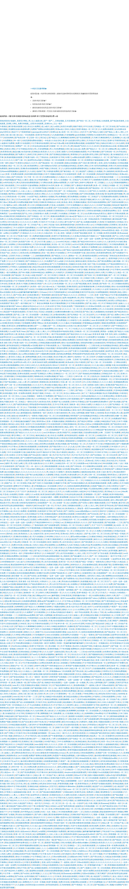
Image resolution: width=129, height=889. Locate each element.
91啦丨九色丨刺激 (121, 463)
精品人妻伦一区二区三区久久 (70, 385)
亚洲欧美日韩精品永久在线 (50, 202)
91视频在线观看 (120, 638)
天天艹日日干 (21, 491)
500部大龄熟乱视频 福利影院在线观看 (42, 674)
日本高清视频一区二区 (75, 160)
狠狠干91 (50, 388)
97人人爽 (54, 551)
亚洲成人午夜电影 (66, 848)
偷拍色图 (11, 258)
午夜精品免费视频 (50, 699)
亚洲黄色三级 (115, 225)
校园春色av (44, 786)
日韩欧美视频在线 (69, 424)
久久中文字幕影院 (17, 261)
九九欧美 (69, 798)
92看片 (68, 157)
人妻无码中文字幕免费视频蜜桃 (40, 725)
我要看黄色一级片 (40, 413)
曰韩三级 (69, 149)
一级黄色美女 (99, 562)
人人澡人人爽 (12, 270)
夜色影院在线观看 (90, 256)
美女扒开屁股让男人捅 (114, 413)
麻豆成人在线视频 (7, 298)
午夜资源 (123, 393)
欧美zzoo (15, 292)
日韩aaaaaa (29, 660)
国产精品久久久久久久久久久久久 (67, 396)
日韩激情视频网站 (120, 183)
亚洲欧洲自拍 (114, 789)
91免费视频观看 (101, 292)
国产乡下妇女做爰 (101, 553)
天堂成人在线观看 (57, 205)
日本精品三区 (121, 222)
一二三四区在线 (93, 345)
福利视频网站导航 (52, 758)
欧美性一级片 (36, 287)
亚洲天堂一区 (64, 562)
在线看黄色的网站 (109, 211)
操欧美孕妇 (31, 452)
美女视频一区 (60, 640)
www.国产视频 (82, 489)
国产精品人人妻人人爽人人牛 (116, 132)
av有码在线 (7, 183)
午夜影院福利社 (42, 239)
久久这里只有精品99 (109, 289)
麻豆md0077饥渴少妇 (38, 722)
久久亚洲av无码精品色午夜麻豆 (17, 219)
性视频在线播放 (80, 202)
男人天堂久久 (119, 688)
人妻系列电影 (112, 258)
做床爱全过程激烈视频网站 (90, 230)
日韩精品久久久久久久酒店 (102, 382)
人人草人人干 (98, 567)
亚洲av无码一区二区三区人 (70, 281)
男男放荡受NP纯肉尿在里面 (96, 244)
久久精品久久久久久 (65, 177)
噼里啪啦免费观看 (117, 716)
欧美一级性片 (36, 680)
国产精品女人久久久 (60, 256)
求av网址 (16, 514)
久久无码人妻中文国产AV (66, 222)
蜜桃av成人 (41, 469)
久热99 (100, 222)
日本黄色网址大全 (122, 654)
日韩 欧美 (19, 477)
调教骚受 (123, 621)
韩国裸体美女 (21, 216)
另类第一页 (60, 643)
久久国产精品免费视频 (14, 699)
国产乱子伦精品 (89, 789)
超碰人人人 (51, 242)
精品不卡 (15, 132)
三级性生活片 (55, 301)
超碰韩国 (120, 882)
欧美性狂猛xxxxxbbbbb (35, 885)
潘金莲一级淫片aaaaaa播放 (89, 508)
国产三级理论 (69, 511)
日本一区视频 (40, 882)
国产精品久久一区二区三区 (97, 149)
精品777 (13, 163)
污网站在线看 (120, 362)
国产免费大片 (21, 154)
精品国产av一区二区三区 (109, 725)
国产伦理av (83, 503)
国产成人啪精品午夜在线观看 (49, 683)
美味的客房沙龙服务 (18, 517)
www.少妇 (56, 733)
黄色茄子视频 (85, 199)
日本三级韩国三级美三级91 (94, 385)
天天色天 (58, 506)
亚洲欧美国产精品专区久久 (116, 385)
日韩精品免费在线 (54, 340)
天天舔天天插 (57, 548)
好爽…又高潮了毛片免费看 (116, 160)
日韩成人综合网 (60, 475)
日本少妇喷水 (10, 455)
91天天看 (42, 242)
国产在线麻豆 (12, 191)
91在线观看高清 (23, 865)
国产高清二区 (90, 275)
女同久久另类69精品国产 (92, 371)
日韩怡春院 (36, 865)
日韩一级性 (4, 163)
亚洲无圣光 (34, 278)
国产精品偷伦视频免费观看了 (111, 497)
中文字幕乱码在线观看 (81, 837)
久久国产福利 (73, 183)
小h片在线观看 (90, 438)
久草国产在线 (115, 848)
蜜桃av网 (113, 149)
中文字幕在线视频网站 (119, 295)
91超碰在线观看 (53, 660)
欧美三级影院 (53, 542)
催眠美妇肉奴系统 (88, 472)
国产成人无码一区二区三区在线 (97, 534)
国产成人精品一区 (93, 303)
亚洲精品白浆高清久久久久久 (43, 152)
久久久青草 (49, 463)
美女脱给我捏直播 (71, 725)
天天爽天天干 (87, 180)
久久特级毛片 (59, 272)
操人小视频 (71, 242)
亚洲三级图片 (62, 152)
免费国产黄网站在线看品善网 (43, 129)
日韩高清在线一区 (13, 197)
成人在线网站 (72, 503)
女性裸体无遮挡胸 (71, 500)
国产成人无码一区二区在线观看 (12, 399)
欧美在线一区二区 (15, 407)
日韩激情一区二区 (76, 213)
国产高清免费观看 (83, 138)
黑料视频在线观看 (90, 379)
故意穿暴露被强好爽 (86, 287)
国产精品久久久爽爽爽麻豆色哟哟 (62, 138)
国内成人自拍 (14, 424)
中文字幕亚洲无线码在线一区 (94, 663)
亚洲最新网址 (76, 477)
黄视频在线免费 (42, 205)
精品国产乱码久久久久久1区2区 (87, 146)
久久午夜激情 (19, 848)
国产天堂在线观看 (61, 208)
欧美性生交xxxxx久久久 (47, 767)
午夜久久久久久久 (50, 744)
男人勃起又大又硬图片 (56, 472)
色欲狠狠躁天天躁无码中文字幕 (38, 548)
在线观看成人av (90, 177)
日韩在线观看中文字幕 (90, 705)
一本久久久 (25, 418)
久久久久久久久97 (62, 188)
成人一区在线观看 (27, 135)
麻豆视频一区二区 (120, 261)
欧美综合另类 (67, 301)
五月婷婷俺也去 (87, 817)
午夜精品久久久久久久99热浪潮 (97, 480)
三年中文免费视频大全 (75, 205)
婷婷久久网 (100, 272)
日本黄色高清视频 (103, 287)
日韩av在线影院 (56, 500)
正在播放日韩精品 (95, 168)
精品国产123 (97, 786)
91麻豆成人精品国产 (102, 646)
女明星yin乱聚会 (113, 668)
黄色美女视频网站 (73, 472)
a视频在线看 (53, 848)
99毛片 (61, 486)
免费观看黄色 (108, 674)
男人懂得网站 (6, 514)
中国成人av (59, 522)
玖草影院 (106, 469)
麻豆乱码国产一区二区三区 (88, 326)
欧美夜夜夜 (54, 382)
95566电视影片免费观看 (57, 831)
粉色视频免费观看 (22, 823)
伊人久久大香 (104, 368)
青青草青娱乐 (83, 784)
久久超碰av (101, 845)
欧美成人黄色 (67, 202)
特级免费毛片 (8, 711)
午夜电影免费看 (53, 171)
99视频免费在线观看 (101, 424)
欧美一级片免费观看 (32, 879)
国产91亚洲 (36, 219)
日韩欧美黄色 (120, 360)
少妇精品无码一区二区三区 (85, 301)
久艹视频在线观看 (104, 236)
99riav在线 (40, 716)
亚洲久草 (42, 694)
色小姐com (47, 287)
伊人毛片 (5, 539)
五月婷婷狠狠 (106, 531)
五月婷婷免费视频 (119, 671)
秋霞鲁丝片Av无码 (47, 185)
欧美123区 (89, 809)
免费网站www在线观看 (114, 576)
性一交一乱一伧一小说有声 (17, 508)
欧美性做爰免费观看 (82, 250)
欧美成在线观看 (51, 323)
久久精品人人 (12, 351)
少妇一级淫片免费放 (61, 688)
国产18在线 (29, 289)
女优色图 (65, 469)
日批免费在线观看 (91, 433)
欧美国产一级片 (111, 567)
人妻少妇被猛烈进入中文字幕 (12, 713)
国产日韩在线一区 (108, 152)
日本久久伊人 (64, 247)
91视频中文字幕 (60, 483)
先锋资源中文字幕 (57, 157)
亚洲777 (122, 435)
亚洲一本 (74, 188)
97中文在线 (88, 126)
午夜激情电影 (25, 132)
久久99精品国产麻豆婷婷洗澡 (104, 430)
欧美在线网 (4, 674)
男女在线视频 (94, 851)
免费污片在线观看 (23, 143)
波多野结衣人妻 (11, 334)
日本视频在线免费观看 (44, 289)
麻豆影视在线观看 (15, 126)
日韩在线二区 (55, 168)
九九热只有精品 (73, 545)
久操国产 (87, 525)
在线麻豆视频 (77, 433)
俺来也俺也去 (41, 435)
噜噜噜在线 (39, 376)
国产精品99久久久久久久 (102, 677)
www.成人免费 (80, 149)
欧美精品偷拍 (111, 228)
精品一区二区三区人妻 (17, 166)
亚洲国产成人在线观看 (61, 402)
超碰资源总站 (56, 298)
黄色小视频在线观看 (102, 722)
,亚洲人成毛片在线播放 (107, 163)
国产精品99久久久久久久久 (70, 371)
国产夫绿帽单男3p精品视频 (31, 458)
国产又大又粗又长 (72, 199)
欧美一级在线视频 (16, 764)
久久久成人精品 (97, 365)
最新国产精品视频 (52, 843)
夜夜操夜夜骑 (109, 539)
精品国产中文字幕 (56, 657)
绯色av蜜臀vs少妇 (114, 767)
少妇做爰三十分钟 (80, 618)
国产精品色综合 (121, 312)
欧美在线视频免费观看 (26, 573)
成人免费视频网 (39, 834)
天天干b (89, 553)
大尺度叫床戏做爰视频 (42, 244)
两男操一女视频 (107, 331)
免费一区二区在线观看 (87, 174)
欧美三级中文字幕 (38, 579)
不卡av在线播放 (34, 705)
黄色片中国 (110, 562)
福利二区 (110, 306)
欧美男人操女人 (74, 705)
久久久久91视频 (85, 329)
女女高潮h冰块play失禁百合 (95, 213)
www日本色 (55, 534)
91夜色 (67, 539)
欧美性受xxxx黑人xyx (85, 225)
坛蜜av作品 (85, 545)
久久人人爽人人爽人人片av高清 (15, 798)
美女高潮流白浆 (94, 741)
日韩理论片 (115, 486)
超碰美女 (79, 806)
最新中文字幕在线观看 (117, 213)
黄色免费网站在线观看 (104, 390)
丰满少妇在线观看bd (119, 365)
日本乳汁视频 (116, 477)
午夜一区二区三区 (35, 177)
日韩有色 (63, 438)
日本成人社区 (8, 626)
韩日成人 (43, 138)
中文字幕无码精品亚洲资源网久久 (42, 508)
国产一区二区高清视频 (51, 851)
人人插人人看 (80, 553)
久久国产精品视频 (79, 284)
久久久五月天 (38, 385)
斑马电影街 (67, 854)
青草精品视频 (118, 784)
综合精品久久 (60, 360)
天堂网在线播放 (75, 663)
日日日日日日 (17, 567)
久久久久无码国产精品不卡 (58, 194)
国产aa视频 (46, 461)
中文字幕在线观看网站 (76, 303)
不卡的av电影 (30, 469)
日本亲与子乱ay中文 (11, 761)
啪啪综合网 (83, 188)
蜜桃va (104, 399)
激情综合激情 (14, 168)
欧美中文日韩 (78, 559)
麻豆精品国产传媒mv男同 (69, 551)
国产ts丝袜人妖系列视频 (108, 551)
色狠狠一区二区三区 (8, 236)
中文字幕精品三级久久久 (17, 497)
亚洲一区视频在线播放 (56, 421)
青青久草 (113, 166)
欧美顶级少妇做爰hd (97, 520)
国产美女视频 (115, 402)
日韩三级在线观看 (7, 185)
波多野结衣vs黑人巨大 (23, 362)
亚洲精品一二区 (73, 845)
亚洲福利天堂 (12, 579)
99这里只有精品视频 (8, 374)
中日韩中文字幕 (101, 452)
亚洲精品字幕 (53, 278)
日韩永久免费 (85, 404)
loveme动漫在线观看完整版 (56, 632)
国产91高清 (58, 511)
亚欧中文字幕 (106, 388)
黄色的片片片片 (39, 817)
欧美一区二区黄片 (13, 247)
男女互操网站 (64, 565)
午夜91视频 (91, 772)
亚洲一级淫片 (26, 424)
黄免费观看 (64, 497)
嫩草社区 (122, 551)
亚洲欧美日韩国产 (36, 284)
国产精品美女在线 (110, 806)
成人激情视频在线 (24, 413)
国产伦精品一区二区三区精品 (81, 739)
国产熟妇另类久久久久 (59, 447)
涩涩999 (121, 548)
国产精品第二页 (18, 275)
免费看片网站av (37, 323)
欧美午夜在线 (115, 587)
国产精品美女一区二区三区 (100, 188)
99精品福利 (9, 716)
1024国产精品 (49, 458)
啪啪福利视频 (22, 584)
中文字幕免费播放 (110, 713)
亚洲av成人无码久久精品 (65, 129)
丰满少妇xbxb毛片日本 (40, 351)
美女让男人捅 (70, 652)
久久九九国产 (48, 652)
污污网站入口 (111, 272)
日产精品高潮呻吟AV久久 (117, 264)
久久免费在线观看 (106, 129)
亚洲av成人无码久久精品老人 (34, 340)
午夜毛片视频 (82, 270)
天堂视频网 (69, 135)
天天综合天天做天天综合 (97, 140)
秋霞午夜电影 (102, 340)
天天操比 (19, 593)
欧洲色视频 (7, 393)
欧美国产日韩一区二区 (28, 242)
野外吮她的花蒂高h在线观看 (94, 410)
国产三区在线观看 (19, 264)
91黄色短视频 (99, 739)
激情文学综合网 (38, 587)
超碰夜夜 (14, 427)
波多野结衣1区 (6, 337)
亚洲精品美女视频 (91, 615)
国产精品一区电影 (118, 534)
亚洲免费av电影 (103, 270)
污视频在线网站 (9, 598)
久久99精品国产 (49, 553)
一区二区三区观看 (42, 668)
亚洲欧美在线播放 (21, 537)
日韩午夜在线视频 (38, 418)
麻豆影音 (55, 295)
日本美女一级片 (16, 553)
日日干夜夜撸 (112, 503)
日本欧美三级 (43, 301)
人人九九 (108, 183)
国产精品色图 (109, 250)
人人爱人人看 (5, 278)
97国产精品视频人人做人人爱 (15, 382)
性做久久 (46, 371)
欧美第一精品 (27, 551)
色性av (89, 424)
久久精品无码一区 (49, 233)
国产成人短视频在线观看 (87, 222)
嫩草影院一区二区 (63, 654)
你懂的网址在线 (40, 191)
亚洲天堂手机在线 (43, 135)
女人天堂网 (116, 615)
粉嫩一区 (119, 416)
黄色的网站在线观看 (70, 638)
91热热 (88, 624)
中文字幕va (13, 447)
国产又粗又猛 (123, 711)
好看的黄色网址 (60, 315)
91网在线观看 (59, 809)
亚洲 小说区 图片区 (104, 472)
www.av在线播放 (53, 635)
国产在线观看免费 (52, 525)
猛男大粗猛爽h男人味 (71, 298)
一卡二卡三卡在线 (70, 329)
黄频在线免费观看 (58, 216)
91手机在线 (121, 152)
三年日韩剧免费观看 (116, 244)
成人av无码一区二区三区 (85, 848)
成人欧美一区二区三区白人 (69, 132)
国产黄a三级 (88, 312)
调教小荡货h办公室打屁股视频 (67, 399)
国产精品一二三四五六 (65, 376)
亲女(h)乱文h (112, 461)
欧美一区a (105, 741)
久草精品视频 (6, 657)
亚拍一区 (25, 829)
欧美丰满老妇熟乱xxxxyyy (55, 753)
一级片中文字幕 (115, 556)
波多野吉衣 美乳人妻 (114, 351)
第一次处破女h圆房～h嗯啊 (48, 497)
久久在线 (31, 171)
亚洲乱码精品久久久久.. (85, 629)
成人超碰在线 (116, 508)
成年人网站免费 (20, 205)
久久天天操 (118, 466)
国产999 (26, 629)
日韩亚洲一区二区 (24, 649)
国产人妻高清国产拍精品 (64, 289)
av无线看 (34, 345)
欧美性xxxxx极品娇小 (81, 517)
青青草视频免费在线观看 (29, 845)
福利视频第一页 (44, 733)
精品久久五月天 (31, 163)
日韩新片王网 (89, 278)
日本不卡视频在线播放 (53, 174)
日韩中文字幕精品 (78, 402)
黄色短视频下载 (105, 565)
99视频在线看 (109, 444)
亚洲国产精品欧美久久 (59, 573)
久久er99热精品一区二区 (44, 399)
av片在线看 (23, 756)
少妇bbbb (100, 413)
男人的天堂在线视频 (65, 553)
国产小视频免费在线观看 (46, 354)
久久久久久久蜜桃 (101, 542)
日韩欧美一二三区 (73, 770)
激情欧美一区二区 (31, 593)
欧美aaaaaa (122, 233)
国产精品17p (68, 250)
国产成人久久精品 (41, 551)
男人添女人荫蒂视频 (77, 413)
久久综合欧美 (8, 775)
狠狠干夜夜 (78, 126)
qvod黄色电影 (15, 213)
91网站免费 (32, 767)
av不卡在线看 (96, 680)
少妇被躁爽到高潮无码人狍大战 (109, 438)
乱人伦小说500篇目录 (9, 581)
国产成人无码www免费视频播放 (31, 348)
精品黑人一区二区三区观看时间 (81, 452)
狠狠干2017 (60, 727)
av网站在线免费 (78, 157)
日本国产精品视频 (104, 205)
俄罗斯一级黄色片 (57, 820)
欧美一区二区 (15, 663)
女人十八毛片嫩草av (39, 657)
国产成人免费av (113, 315)
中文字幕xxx (20, 298)
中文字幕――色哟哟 (11, 873)
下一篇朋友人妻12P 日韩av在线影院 (100, 685)
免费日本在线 (17, 545)
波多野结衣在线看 (118, 635)
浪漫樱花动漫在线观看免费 (19, 129)
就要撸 (108, 365)
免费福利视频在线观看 (42, 236)
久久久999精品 (122, 511)
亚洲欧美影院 (72, 287)
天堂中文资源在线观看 (9, 624)
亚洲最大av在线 (98, 441)
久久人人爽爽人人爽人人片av (41, 798)
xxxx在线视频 (18, 337)
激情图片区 (16, 722)
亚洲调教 (116, 138)
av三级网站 (36, 531)
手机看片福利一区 (31, 157)
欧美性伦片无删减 (101, 747)
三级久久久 (47, 449)
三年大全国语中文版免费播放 (27, 185)
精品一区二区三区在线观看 (98, 447)
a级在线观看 (75, 764)
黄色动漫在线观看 (70, 876)
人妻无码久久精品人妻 (16, 357)
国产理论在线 (78, 671)
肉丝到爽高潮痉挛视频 (34, 174)
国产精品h (12, 489)
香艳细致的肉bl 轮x (107, 750)
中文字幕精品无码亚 (25, 149)
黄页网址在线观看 (47, 444)
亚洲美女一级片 (115, 803)
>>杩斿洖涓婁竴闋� (38, 89)
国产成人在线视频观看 (26, 702)
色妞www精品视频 (110, 371)
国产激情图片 (107, 618)
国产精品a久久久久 (116, 399)
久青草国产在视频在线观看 (75, 666)
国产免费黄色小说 (71, 579)
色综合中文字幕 (76, 497)
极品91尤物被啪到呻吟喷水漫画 (31, 438)
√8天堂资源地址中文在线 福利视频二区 (18, 750)
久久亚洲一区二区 (36, 843)
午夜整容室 (94, 761)
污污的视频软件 (86, 208)
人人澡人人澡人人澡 (55, 834)
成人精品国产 (119, 786)
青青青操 (74, 154)
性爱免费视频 (120, 775)
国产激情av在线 (6, 840)
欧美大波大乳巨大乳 (75, 607)
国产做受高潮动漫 (21, 404)
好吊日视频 (32, 301)
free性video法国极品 (111, 545)
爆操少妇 (33, 180)
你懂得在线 (70, 449)
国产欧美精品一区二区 (77, 444)
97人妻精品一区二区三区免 (42, 809)
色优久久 (16, 253)
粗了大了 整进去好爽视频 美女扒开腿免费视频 (47, 303)
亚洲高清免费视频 (75, 438)
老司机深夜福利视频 (108, 761)
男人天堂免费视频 (41, 149)
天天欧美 (71, 489)
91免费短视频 (22, 202)
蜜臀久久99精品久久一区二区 (98, 157)
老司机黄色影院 (13, 345)
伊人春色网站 (85, 320)
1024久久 (51, 817)
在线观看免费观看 (78, 345)
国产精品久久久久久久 (69, 295)
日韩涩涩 (78, 312)
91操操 (23, 674)
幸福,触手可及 (59, 449)
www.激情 (64, 368)
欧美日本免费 (66, 126)
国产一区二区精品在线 (67, 191)
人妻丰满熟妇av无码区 (49, 166)
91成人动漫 (30, 275)
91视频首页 (34, 309)
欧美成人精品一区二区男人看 (22, 668)
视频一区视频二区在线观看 (37, 621)
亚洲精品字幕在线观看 (75, 272)
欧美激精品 (119, 239)
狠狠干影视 (33, 202)
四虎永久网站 (10, 149)
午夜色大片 (81, 337)
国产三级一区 (21, 160)
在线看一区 (61, 503)
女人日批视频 (68, 713)
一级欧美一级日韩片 (41, 677)
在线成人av (5, 250)
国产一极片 (32, 199)
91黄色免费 (72, 475)
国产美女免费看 (114, 691)
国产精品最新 (37, 390)
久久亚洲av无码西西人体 (95, 306)
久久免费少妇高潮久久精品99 (74, 491)
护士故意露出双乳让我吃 (76, 140)
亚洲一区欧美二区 (50, 590)
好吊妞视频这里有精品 (68, 166)
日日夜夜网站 (40, 612)
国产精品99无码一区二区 (104, 590)
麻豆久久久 (97, 199)
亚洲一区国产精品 (102, 295)
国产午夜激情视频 (55, 736)
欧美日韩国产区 (64, 433)
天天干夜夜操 (66, 646)
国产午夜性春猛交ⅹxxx (111, 601)
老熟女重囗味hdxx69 (12, 601)
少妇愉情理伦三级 (83, 441)
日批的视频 (49, 348)
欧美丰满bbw (44, 778)
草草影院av (110, 343)
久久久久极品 (64, 323)
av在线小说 (72, 326)
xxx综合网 (59, 480)
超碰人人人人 (41, 848)
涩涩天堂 (58, 309)
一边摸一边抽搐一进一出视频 (78, 680)
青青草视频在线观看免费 (78, 750)
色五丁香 (32, 806)
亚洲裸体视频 (117, 565)
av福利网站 (44, 264)
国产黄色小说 (15, 671)
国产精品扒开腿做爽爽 (115, 320)
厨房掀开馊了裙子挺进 (117, 820)
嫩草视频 (55, 595)
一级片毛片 (38, 803)
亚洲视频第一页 (105, 379)
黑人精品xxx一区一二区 (74, 480)
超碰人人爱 (78, 615)
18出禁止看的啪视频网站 (10, 365)
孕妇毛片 (13, 438)
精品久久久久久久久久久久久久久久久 (30, 472)
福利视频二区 (5, 767)
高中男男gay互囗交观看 (26, 520)
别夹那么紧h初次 (47, 309)
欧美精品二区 (119, 376)
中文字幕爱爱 (14, 812)
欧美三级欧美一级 (72, 404)
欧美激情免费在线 (104, 253)
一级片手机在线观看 (58, 334)
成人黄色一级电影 (64, 233)
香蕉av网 (12, 202)
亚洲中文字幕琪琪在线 (116, 140)
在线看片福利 (122, 837)
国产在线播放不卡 (120, 253)
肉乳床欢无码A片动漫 (107, 694)
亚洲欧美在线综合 (84, 228)
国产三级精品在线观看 (37, 360)
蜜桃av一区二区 (75, 256)
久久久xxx (117, 491)
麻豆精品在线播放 (71, 697)
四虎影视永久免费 (41, 213)
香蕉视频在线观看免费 (118, 542)
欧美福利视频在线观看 (14, 157)
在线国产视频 (96, 486)
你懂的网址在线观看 (94, 466)
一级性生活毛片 (32, 402)
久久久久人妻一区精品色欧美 (88, 219)
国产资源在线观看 (96, 522)
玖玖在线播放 (43, 407)
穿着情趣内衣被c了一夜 (81, 595)
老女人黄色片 (118, 876)
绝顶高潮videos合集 (109, 146)
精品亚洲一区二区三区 (102, 418)
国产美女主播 (8, 461)
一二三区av (81, 652)
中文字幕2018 (85, 640)
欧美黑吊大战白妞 (83, 365)
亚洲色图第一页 (55, 593)
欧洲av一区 (82, 865)
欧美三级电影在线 (112, 348)
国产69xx (32, 455)
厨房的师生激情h (71, 834)
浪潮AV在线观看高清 (25, 194)
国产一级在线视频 (98, 517)
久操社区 (77, 542)
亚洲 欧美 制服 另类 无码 (82, 267)
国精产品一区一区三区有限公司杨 (38, 337)
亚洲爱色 (88, 160)
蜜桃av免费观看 (60, 183)
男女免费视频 (60, 197)
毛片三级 (10, 199)
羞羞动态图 (56, 461)
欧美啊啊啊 (71, 711)
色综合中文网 (55, 407)
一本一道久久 (54, 180)
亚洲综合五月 (15, 551)
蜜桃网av (72, 270)
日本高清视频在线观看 (77, 152)
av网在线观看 (43, 520)
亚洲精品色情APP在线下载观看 (25, 854)
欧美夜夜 (36, 638)
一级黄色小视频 (36, 416)
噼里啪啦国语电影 (68, 225)
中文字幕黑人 (40, 660)
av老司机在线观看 (97, 351)
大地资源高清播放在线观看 (49, 368)
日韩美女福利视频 (94, 211)
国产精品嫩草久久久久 (80, 556)
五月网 (125, 702)
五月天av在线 (20, 199)
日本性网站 (33, 343)
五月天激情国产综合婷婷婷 (19, 809)
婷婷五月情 (32, 154)
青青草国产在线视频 (58, 677)
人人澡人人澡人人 (26, 191)
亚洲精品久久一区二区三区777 (65, 374)
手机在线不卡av (11, 390)
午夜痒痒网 (111, 882)
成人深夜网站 (32, 784)
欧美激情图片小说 (60, 337)
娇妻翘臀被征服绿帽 (27, 230)
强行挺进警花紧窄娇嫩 (113, 194)
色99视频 (98, 809)
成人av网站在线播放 (27, 354)
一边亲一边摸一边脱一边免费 (89, 239)
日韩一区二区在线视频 (97, 475)
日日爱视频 (4, 517)
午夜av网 (60, 143)
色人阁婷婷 (37, 371)
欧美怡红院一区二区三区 (38, 491)
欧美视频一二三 (112, 177)
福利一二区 (123, 371)
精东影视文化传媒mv (62, 837)
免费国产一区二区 (22, 146)
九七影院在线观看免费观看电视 (74, 168)
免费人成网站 (113, 483)
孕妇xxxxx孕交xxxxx (44, 719)
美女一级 (41, 199)
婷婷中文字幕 (43, 154)
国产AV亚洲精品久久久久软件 (114, 449)
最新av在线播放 (71, 163)
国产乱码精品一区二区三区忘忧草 (110, 216)
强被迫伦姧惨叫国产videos (10, 306)
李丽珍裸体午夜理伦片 (33, 553)
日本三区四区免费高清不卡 (86, 570)
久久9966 (112, 452)
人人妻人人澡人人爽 (90, 506)
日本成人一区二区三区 (54, 393)
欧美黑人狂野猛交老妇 (117, 301)
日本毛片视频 (22, 455)
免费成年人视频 (86, 722)
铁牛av (53, 143)
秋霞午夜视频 (86, 649)
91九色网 (120, 143)
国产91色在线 (93, 514)
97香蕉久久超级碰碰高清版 (21, 267)
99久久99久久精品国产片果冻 (109, 702)
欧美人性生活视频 (45, 357)
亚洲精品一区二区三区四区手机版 (33, 188)
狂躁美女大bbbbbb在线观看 (26, 778)
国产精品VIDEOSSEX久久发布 (89, 242)
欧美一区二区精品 (101, 185)
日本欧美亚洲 (66, 595)
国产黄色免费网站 (105, 261)
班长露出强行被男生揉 (74, 258)
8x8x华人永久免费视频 (119, 337)
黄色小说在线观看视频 (120, 287)
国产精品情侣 (97, 250)
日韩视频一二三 (28, 256)
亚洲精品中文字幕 (36, 514)
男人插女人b (117, 660)
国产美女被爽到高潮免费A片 (97, 402)
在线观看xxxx (82, 463)
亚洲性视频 (9, 376)
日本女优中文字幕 (53, 306)
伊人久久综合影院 (106, 309)
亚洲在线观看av (46, 837)
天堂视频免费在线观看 (109, 197)
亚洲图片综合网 (42, 573)
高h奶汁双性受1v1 (15, 862)
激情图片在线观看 (76, 716)
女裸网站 (26, 430)
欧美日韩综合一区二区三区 (23, 379)
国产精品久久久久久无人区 (57, 716)
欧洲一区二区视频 (97, 183)
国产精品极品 (99, 885)
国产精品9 (104, 154)
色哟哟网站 (89, 713)
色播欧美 (71, 626)
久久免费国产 (28, 612)
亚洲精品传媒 (33, 786)
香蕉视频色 (13, 348)
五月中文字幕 (58, 404)
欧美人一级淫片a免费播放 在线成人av (34, 500)
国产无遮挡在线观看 (116, 202)
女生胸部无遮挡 (104, 666)
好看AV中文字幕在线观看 (115, 329)
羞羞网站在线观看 (84, 786)
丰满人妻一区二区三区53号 (71, 382)
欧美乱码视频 (61, 444)
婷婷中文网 (84, 183)
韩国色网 (113, 292)
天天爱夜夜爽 (71, 211)
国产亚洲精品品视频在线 (60, 154)
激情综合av (8, 329)
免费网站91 (79, 177)
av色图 (110, 638)
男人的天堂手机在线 (58, 584)
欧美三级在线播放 (7, 837)
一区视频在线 (102, 643)
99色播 (51, 188)
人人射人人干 (59, 770)
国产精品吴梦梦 (108, 239)
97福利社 (97, 697)
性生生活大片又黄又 (79, 654)
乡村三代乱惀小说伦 (51, 225)
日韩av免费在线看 (107, 416)
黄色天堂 (74, 688)
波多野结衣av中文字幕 (55, 199)
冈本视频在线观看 (29, 730)
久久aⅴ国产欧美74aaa (17, 331)
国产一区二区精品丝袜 (57, 326)
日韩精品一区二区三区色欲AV (112, 427)
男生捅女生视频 (51, 385)
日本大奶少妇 (12, 222)
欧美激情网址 (33, 166)
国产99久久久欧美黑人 (98, 191)
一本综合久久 (83, 191)
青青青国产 (75, 416)
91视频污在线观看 (104, 357)
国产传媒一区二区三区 (120, 646)
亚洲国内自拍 (55, 795)
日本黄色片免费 (27, 247)
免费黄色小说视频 (47, 197)
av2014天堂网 (78, 244)
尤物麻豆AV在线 (75, 264)
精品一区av (122, 228)
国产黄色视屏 (87, 542)
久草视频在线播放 (101, 225)
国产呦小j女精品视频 (34, 475)
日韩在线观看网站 (24, 244)
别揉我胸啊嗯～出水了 (68, 699)
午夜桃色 (4, 126)
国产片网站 (9, 733)
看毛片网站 (16, 435)
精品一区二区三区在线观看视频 (56, 416)
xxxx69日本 (61, 242)
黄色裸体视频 (79, 685)
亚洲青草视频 (102, 275)
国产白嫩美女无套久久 (24, 775)
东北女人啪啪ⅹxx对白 (72, 393)
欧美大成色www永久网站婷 (26, 831)
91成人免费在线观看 (112, 168)
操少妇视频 (9, 472)
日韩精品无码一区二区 (111, 374)
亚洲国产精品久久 (113, 407)
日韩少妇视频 (66, 843)
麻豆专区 (82, 211)
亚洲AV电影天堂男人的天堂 (62, 778)
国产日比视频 (44, 298)
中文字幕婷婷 (19, 281)
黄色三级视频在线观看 (72, 506)
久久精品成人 (111, 298)
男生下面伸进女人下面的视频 (92, 298)
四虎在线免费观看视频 (30, 183)
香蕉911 (21, 163)
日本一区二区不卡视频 (94, 854)
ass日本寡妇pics (50, 433)
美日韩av (81, 424)
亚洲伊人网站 (83, 166)
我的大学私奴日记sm (15, 660)
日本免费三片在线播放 (59, 213)
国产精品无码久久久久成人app (79, 334)
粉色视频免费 (70, 418)
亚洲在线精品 (24, 652)
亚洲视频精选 (35, 253)
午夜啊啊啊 (108, 525)
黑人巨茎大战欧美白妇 (34, 463)
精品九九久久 (90, 205)
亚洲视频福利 (85, 500)
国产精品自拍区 (98, 624)
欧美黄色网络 (72, 730)
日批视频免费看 (99, 668)
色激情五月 (34, 604)
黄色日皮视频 (5, 635)
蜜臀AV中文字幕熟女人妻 (24, 486)
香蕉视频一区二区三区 (118, 834)
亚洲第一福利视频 (66, 590)
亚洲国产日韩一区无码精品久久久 (13, 705)
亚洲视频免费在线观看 (9, 225)
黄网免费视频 (31, 357)
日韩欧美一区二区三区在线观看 (71, 275)
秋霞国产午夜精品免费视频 (64, 756)
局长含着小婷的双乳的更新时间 (24, 503)
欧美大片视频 (22, 284)
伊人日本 (31, 205)
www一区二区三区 (84, 388)
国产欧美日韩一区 (22, 138)
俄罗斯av (12, 194)
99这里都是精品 (110, 537)
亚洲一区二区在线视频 (68, 744)
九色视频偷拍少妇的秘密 (104, 312)
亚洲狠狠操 (26, 371)
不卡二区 (104, 528)
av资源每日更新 (20, 329)
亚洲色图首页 (70, 239)
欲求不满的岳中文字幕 (46, 452)
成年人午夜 (108, 466)
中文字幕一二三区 (31, 697)
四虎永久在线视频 (91, 812)
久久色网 (31, 239)
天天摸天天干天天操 (46, 222)
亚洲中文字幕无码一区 (38, 646)
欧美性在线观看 (98, 228)
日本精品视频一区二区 (9, 287)
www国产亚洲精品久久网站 (41, 374)
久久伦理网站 (79, 610)
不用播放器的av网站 (110, 758)
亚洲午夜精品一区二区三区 (87, 129)
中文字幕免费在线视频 (21, 643)
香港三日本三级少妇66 (101, 770)
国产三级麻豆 (86, 868)
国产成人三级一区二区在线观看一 (27, 315)
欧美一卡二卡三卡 (113, 410)
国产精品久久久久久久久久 (85, 216)
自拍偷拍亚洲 (99, 343)
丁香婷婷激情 (45, 295)
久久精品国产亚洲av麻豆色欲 (83, 660)
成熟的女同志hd (28, 306)
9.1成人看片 (33, 250)
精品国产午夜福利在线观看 (14, 312)
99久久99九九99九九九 (103, 208)
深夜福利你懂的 (86, 343)
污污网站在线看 (46, 183)
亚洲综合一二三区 (86, 295)
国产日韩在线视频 (87, 194)
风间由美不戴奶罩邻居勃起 (108, 174)
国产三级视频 (109, 683)
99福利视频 (8, 180)
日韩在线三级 (121, 539)
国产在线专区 (39, 840)
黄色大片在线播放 (58, 253)
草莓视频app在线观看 (91, 323)
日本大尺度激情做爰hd (57, 292)
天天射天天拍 (32, 312)
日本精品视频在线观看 (24, 376)
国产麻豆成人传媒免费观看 (53, 258)
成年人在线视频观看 (83, 289)
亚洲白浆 (12, 284)
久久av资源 (35, 494)
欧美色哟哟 (9, 138)
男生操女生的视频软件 (71, 581)
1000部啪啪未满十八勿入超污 (13, 562)
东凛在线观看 (5, 340)
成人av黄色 (55, 126)
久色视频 (99, 171)
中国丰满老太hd (95, 463)
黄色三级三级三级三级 (10, 135)
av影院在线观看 (32, 640)
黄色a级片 (62, 489)
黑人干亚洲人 (5, 688)
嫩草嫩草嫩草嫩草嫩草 (29, 292)
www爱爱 (49, 208)
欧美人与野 (51, 739)
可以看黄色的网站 (96, 489)
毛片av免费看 (87, 281)
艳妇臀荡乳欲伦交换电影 (60, 379)
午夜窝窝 (50, 360)
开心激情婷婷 (109, 171)
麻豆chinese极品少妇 (70, 722)
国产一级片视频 (21, 303)
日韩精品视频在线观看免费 (49, 343)
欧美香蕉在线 (6, 152)
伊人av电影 (59, 261)
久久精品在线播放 (119, 610)
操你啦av (16, 278)
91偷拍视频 (46, 531)
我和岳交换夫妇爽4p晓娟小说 (106, 764)
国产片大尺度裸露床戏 (59, 264)
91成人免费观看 (78, 576)
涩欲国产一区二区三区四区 (46, 275)
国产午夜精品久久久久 (18, 239)
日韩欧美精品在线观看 (101, 500)
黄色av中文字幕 (80, 775)
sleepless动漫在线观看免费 (75, 772)
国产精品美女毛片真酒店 (13, 817)
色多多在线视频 (32, 837)
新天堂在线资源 (65, 517)
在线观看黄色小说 (55, 865)
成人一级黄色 (89, 635)
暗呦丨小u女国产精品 (30, 197)
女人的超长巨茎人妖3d (40, 534)
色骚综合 (112, 511)
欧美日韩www (115, 747)
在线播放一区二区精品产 (71, 180)
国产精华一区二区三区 (83, 820)
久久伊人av (85, 469)
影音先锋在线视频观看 (9, 230)
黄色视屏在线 (21, 618)
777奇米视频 (5, 570)
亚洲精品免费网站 (12, 556)
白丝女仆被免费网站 (46, 329)
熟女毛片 (50, 410)
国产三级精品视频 (83, 767)
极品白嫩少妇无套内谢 (22, 152)
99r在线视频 (108, 463)
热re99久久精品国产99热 (83, 646)
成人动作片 (88, 607)
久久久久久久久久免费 (28, 222)
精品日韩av (37, 267)
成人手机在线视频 (119, 879)
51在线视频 (101, 264)
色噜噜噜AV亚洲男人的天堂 (104, 180)
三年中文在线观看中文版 (76, 253)
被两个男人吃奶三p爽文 (14, 463)
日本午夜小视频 (42, 230)
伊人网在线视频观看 (50, 466)
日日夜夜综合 (40, 565)
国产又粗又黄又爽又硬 (88, 163)
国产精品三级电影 (63, 458)
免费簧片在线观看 (46, 250)
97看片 (27, 862)
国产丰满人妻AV (20, 295)
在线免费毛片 (24, 287)
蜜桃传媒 (124, 727)
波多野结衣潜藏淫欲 (8, 368)
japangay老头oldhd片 (41, 132)
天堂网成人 (4, 256)
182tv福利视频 (73, 292)
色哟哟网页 (4, 267)
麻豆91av (58, 250)
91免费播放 (8, 140)
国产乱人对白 (27, 213)
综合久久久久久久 (62, 537)
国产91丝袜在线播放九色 (17, 360)
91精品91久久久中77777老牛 (105, 649)
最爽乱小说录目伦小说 (66, 219)
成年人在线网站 (9, 244)
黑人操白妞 (49, 480)
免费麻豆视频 (52, 565)
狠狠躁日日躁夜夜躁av (56, 211)
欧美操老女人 (71, 508)
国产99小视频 (24, 272)
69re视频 (118, 798)
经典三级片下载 (89, 264)
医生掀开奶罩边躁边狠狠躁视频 (46, 556)
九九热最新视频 (57, 135)
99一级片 (17, 140)
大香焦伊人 (50, 270)
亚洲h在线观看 (24, 374)
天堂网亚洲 (71, 228)
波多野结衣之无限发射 (35, 770)
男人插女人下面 (97, 612)
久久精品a (107, 857)
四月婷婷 (114, 368)
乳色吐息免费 (67, 306)
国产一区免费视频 (43, 320)
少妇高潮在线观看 (88, 845)
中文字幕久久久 (60, 705)
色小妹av (69, 216)
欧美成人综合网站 (38, 270)
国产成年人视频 (41, 814)
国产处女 (25, 722)
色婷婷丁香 (41, 171)
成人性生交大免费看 (32, 126)
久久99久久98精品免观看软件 (102, 360)
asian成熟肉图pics (83, 511)
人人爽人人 (15, 795)
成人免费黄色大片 (61, 719)
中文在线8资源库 (70, 174)
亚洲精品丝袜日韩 (57, 239)
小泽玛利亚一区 (76, 278)
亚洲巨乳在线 (121, 396)
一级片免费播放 (11, 272)
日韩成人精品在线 (38, 211)
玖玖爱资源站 (61, 270)
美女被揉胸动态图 (90, 565)
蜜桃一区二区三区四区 (33, 699)
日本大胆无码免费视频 (99, 166)
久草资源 (101, 177)
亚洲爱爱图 (32, 511)
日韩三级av (16, 340)
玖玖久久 (122, 258)
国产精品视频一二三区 (40, 430)
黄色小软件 (77, 410)
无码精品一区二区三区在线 (105, 126)
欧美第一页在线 (11, 500)
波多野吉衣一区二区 (108, 705)
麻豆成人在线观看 (66, 775)
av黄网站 (10, 876)
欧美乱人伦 (79, 713)
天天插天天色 (20, 733)
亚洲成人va (74, 368)
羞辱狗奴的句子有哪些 (116, 663)
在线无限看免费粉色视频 (32, 140)
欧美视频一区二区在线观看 (88, 711)
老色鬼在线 (89, 272)
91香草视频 (74, 194)
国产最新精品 (96, 469)
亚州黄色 (43, 278)
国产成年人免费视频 (56, 604)
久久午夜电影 (101, 315)
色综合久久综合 (14, 727)
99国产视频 (44, 168)
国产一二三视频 (40, 326)
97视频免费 (23, 309)
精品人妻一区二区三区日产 (100, 581)
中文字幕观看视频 (33, 528)
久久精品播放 (60, 711)
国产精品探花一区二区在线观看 (51, 163)
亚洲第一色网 (23, 494)
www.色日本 (44, 618)
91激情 (49, 427)
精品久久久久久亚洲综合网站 (103, 396)
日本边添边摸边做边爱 (40, 146)
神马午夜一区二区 (82, 376)
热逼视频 (84, 581)
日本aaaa (43, 292)
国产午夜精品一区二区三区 (39, 216)
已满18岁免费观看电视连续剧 (16, 604)
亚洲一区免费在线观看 (15, 174)
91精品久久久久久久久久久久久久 (37, 477)
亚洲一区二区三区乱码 (23, 834)
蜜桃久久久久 (67, 610)
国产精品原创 (32, 298)
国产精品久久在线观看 (80, 879)
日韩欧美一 (20, 480)
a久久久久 (40, 306)
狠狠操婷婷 (70, 441)
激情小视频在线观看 (97, 503)
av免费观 (84, 520)
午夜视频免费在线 (86, 584)
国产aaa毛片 (34, 654)
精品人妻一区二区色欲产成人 (30, 225)
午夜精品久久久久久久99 (31, 233)
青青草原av (30, 281)
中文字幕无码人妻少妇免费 (36, 736)
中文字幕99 (116, 270)
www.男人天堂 (18, 685)
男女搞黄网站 (50, 545)
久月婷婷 (34, 643)
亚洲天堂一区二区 (67, 365)
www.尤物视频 (28, 396)
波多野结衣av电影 (35, 160)
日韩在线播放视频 (24, 385)
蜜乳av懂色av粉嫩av (79, 537)
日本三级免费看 (55, 713)
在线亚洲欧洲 (33, 295)
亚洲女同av (92, 261)
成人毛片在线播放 (57, 441)
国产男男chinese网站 (57, 228)
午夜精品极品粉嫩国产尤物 (24, 421)
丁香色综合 (44, 157)
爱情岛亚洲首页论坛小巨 (25, 753)
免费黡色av (74, 230)
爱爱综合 (114, 480)
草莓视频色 (58, 528)
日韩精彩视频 (47, 528)
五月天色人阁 (20, 784)
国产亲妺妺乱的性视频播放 (90, 374)
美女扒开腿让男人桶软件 (63, 357)
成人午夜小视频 (91, 803)
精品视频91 (96, 449)
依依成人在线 (64, 466)
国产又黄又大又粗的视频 (79, 351)
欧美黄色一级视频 (8, 649)
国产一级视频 (103, 494)
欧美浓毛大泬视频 (54, 469)
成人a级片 (45, 126)
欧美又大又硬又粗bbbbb (58, 413)
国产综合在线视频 (102, 635)
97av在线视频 (98, 329)
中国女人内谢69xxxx (48, 559)
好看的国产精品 (43, 806)
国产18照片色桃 (46, 598)
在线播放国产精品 (38, 388)
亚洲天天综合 (15, 256)
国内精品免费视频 (16, 289)
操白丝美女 (91, 253)
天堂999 (117, 390)
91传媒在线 (102, 621)
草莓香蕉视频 (63, 784)
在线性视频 (116, 857)
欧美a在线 (25, 253)
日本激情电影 (105, 615)
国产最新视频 (36, 688)
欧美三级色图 (93, 284)
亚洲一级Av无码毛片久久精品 (22, 708)
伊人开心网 (68, 146)
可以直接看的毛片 (22, 781)
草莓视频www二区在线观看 (46, 486)
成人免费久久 (123, 149)
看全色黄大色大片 (76, 719)
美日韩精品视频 (112, 739)
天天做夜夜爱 (109, 222)
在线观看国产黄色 (93, 143)
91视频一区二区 (115, 185)
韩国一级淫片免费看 (47, 643)
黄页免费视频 (72, 197)
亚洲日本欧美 (103, 587)
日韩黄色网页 (102, 301)
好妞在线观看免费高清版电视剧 (28, 258)
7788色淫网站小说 (90, 694)
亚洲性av (54, 132)
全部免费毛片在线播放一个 (98, 337)
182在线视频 (117, 792)
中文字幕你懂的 (94, 152)
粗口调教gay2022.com (59, 351)
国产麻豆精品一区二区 (69, 171)
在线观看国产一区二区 (17, 301)
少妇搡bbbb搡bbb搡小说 (64, 312)
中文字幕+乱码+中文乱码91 (50, 854)
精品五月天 (96, 823)
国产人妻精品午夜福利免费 (82, 185)
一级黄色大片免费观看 (89, 247)
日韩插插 (84, 727)
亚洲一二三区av (57, 570)
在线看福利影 (43, 447)
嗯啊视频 (44, 713)
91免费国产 (15, 233)
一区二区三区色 (28, 435)
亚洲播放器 (4, 553)
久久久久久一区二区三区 (73, 309)
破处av (14, 416)
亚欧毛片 (103, 511)
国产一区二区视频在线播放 (14, 548)
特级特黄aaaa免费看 (16, 528)
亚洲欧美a (66, 747)
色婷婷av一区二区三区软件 (85, 357)
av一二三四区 (69, 390)
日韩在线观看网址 (109, 697)
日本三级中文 (24, 270)
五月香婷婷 (15, 691)
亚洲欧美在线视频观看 (30, 168)
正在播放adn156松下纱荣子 (79, 857)
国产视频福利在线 (96, 654)
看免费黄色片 (33, 264)
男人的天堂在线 (65, 542)
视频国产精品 (8, 587)
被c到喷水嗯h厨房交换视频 (106, 756)
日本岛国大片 (115, 447)
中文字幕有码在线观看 (40, 143)
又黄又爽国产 (113, 621)
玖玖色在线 (70, 261)
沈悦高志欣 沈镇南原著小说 (102, 376)
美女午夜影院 (80, 362)
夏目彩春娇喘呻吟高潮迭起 (59, 814)
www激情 (24, 278)
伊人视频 (5, 289)
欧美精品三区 (47, 315)
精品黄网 (19, 587)
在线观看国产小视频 (96, 348)
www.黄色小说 (6, 542)
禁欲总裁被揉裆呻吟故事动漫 (91, 730)
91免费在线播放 (49, 177)
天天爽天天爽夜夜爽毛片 (102, 138)
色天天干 (85, 132)
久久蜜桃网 (48, 475)
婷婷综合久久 (76, 565)
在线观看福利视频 (50, 761)
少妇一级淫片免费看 (25, 317)
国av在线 (70, 621)
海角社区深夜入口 (108, 143)
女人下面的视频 (59, 287)
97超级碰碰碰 (98, 160)
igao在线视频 (80, 135)
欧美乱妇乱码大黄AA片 (50, 365)
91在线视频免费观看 (36, 208)
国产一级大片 (19, 640)
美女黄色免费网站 (91, 309)
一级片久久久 (5, 545)
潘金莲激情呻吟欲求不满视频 (22, 565)
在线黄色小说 (117, 826)
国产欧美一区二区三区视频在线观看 (114, 284)
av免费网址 (61, 545)
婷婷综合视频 (5, 264)
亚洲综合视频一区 (84, 418)
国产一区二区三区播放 (118, 275)
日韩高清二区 (46, 685)
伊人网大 (16, 183)
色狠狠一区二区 (56, 146)
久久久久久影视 (9, 449)
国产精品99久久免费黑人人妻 (16, 871)
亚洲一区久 (35, 138)
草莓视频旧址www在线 (59, 230)
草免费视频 (4, 671)
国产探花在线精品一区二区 (62, 531)
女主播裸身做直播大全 (83, 800)
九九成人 (10, 388)
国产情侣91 (65, 851)
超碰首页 (23, 171)
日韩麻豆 (122, 567)
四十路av (27, 587)
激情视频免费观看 (43, 256)
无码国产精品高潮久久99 (20, 211)
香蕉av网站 (75, 469)
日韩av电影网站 (85, 697)
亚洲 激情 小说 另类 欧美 (103, 267)
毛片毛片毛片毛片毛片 (62, 455)
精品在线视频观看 (116, 281)
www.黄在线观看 (98, 320)
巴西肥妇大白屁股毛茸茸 (96, 135)
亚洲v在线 (99, 194)
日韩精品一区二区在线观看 (54, 160)
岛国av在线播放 (88, 873)
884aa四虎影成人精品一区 (112, 230)
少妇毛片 (95, 511)
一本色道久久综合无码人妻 (54, 140)
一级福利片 (28, 506)
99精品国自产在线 (108, 421)
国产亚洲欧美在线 (52, 438)
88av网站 (99, 713)
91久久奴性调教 (37, 711)
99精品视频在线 (24, 390)
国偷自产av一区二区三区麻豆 (22, 666)
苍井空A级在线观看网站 (97, 202)
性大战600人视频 (19, 758)
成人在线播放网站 (106, 247)
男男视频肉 (30, 320)
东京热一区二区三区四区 (62, 244)
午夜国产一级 (115, 607)
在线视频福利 (62, 739)
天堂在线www (102, 789)
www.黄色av (5, 565)
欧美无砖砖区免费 (40, 362)
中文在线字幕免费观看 (9, 652)
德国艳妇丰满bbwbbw (89, 551)
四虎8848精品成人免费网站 (42, 272)
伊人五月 (48, 284)
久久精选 (103, 711)
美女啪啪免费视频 (7, 154)
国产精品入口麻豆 (97, 132)
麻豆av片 (27, 567)
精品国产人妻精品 (86, 171)
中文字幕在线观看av (63, 410)
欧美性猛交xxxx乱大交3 (63, 615)
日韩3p (44, 865)
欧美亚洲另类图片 (102, 871)
